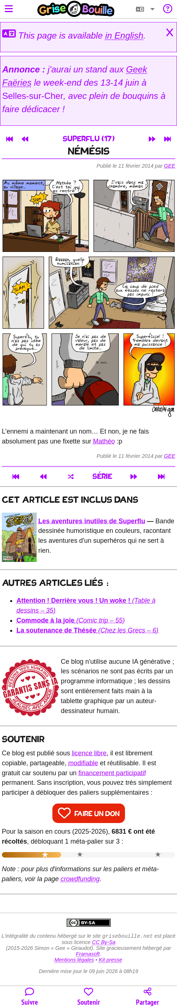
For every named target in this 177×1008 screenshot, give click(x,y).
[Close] (169, 32)
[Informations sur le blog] (167, 9)
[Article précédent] (25, 139)
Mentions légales (74, 961)
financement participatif (112, 773)
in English (124, 35)
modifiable (83, 763)
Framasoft (88, 955)
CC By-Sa (103, 943)
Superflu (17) (89, 139)
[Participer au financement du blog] (88, 997)
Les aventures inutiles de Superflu (91, 521)
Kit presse (110, 961)
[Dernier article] (167, 139)
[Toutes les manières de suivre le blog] (29, 997)
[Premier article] (9, 139)
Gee (169, 166)
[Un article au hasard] (70, 476)
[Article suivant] (152, 139)
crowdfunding (80, 879)
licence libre (89, 753)
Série (102, 477)
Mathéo (104, 441)
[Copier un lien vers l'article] (147, 997)
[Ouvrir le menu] (9, 9)
